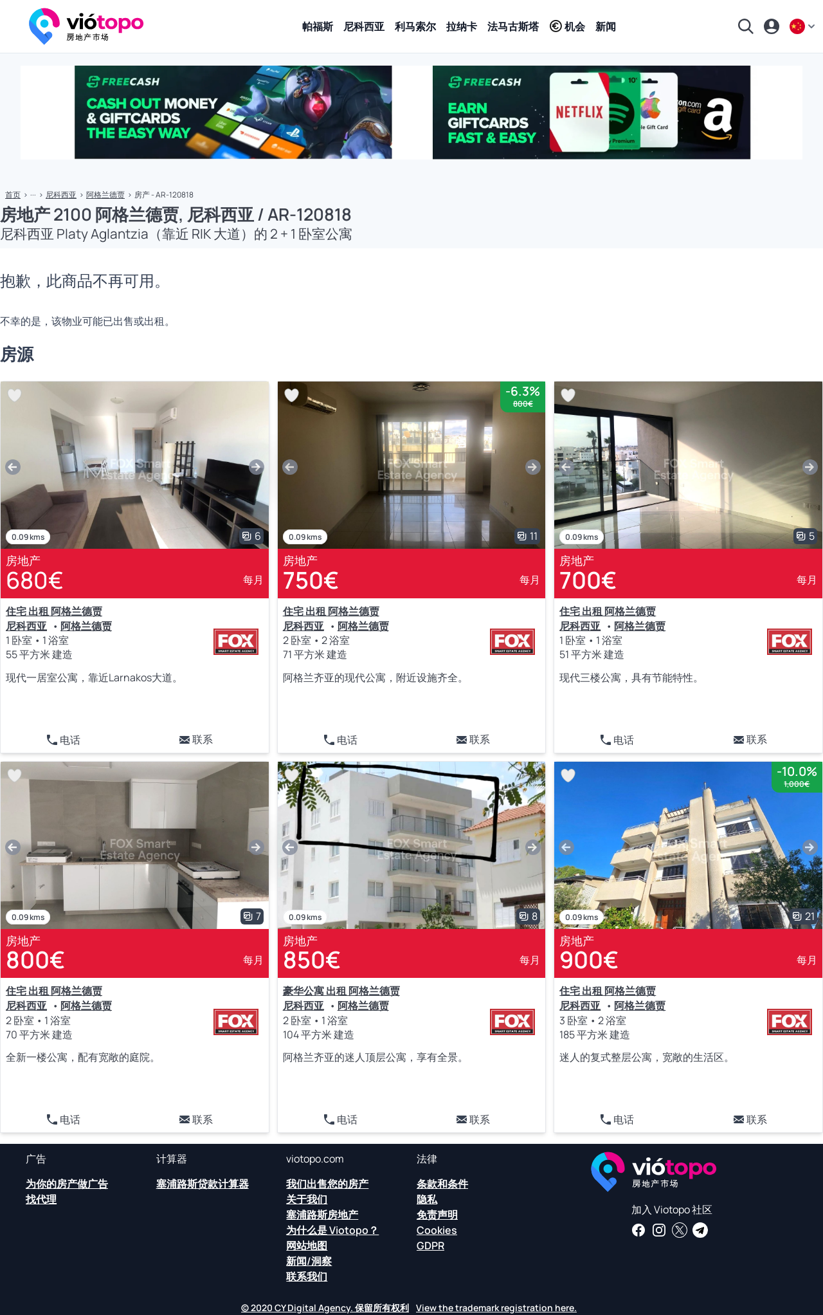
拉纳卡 (461, 26)
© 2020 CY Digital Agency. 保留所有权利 (325, 1307)
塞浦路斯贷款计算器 (202, 1184)
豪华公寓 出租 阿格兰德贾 (341, 991)
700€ (588, 580)
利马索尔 (415, 26)
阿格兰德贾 (105, 194)
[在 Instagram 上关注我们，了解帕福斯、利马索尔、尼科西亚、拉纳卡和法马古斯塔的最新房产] (659, 1230)
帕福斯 (317, 26)
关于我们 (306, 1199)
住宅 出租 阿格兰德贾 (54, 611)
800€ (35, 959)
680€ (35, 580)
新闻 (605, 26)
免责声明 (437, 1215)
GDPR (430, 1245)
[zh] (803, 26)
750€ (311, 580)
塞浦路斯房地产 (322, 1215)
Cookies (437, 1230)
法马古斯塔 (513, 26)
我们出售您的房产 (327, 1184)
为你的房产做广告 (67, 1184)
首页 (13, 194)
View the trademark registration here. (496, 1307)
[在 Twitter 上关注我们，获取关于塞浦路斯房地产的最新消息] (679, 1230)
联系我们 (306, 1276)
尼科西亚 (363, 26)
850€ (312, 959)
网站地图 (306, 1245)
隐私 (427, 1199)
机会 (567, 26)
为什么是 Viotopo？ (332, 1230)
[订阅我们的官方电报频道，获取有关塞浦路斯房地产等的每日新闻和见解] (700, 1230)
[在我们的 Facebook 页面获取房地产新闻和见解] (638, 1230)
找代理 (41, 1199)
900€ (589, 959)
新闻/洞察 (309, 1261)
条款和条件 (442, 1184)
